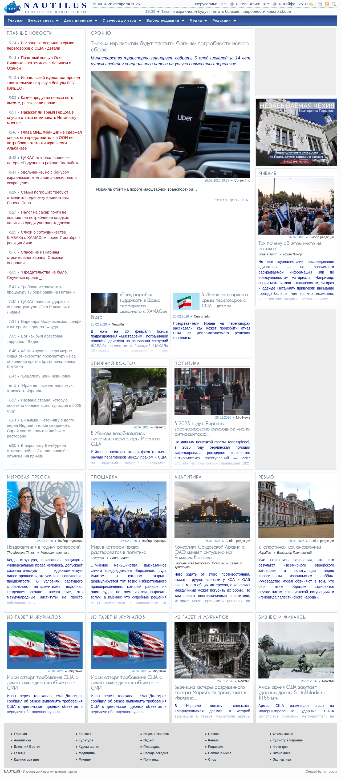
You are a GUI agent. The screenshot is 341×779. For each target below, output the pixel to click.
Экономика (281, 753)
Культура (86, 740)
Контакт (85, 734)
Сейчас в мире (219, 753)
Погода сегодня (155, 753)
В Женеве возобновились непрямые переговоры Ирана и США (125, 439)
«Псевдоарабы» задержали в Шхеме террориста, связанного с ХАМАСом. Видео (129, 305)
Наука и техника (156, 734)
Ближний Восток (27, 747)
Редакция (215, 747)
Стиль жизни (283, 734)
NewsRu (118, 324)
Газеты (19, 753)
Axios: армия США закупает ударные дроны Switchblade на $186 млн (292, 692)
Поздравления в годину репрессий (43, 546)
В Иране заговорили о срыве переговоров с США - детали (225, 300)
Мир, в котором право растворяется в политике (118, 549)
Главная (20, 734)
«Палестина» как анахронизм (289, 546)
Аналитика (22, 740)
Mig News (243, 417)
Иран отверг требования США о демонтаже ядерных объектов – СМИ (42, 682)
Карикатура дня (26, 759)
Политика (151, 759)
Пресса (214, 734)
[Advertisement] (296, 62)
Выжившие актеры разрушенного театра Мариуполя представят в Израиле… (210, 692)
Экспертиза (282, 759)
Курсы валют (89, 747)
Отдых (148, 740)
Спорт (213, 759)
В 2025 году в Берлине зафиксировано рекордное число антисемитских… (212, 429)
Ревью (213, 740)
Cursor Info (242, 180)
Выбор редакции (322, 237)
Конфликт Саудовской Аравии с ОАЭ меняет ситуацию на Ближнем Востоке (209, 552)
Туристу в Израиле (288, 740)
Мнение (85, 759)
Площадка (151, 747)
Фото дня (280, 747)
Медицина (87, 753)
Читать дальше (229, 199)
